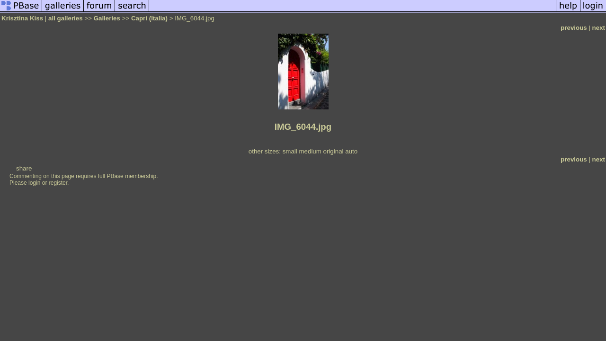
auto (351, 151)
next (598, 27)
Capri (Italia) (149, 18)
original (333, 151)
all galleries (65, 18)
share (24, 168)
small (290, 151)
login (34, 182)
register (58, 182)
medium (310, 151)
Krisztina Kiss (22, 18)
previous (574, 27)
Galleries (107, 18)
